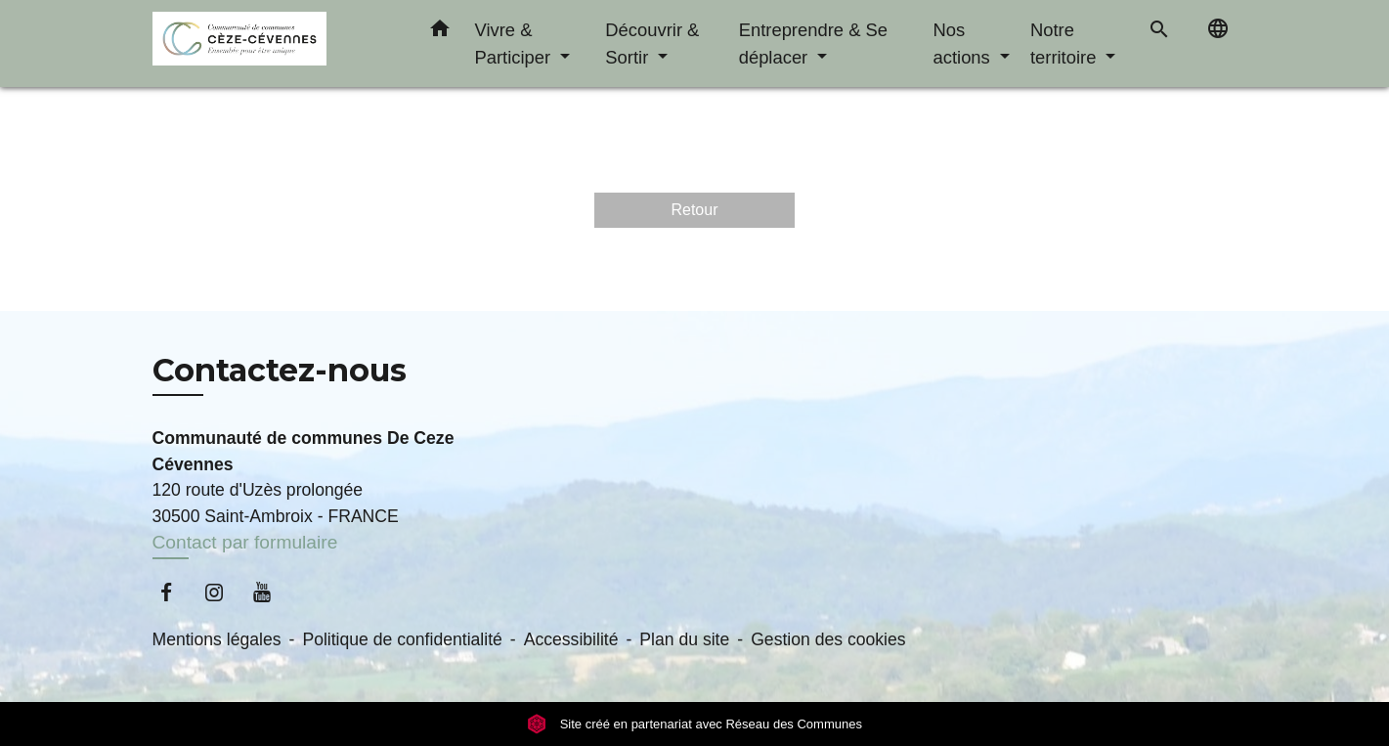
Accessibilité (571, 639)
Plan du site (684, 639)
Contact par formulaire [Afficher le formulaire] (245, 542)
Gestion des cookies (828, 639)
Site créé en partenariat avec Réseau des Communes (694, 724)
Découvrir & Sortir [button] (652, 43)
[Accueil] (274, 43)
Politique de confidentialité (401, 639)
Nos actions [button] (964, 43)
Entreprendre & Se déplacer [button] (813, 43)
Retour (694, 209)
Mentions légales (217, 639)
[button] (439, 32)
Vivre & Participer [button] (515, 43)
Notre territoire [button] (1066, 43)
